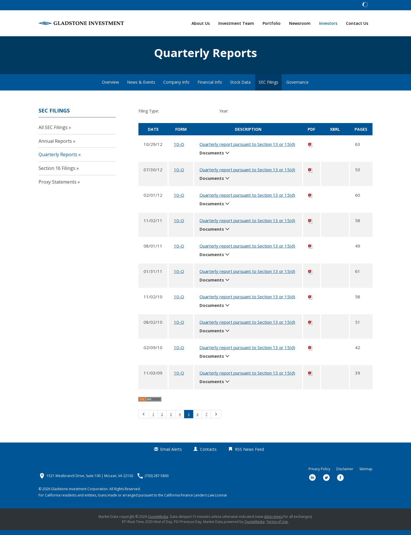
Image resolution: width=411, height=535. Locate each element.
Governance (297, 87)
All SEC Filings (53, 132)
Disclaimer (344, 474)
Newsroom (300, 23)
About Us (201, 23)
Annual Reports (55, 145)
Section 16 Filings (57, 173)
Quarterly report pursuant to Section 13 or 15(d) (247, 149)
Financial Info (210, 87)
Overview (110, 87)
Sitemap (365, 474)
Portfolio (272, 23)
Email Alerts (171, 454)
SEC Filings (268, 87)
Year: (223, 115)
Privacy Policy (319, 474)
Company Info (176, 87)
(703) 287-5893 (157, 480)
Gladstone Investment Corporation (79, 493)
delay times (273, 521)
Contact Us (357, 23)
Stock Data (240, 87)
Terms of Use (277, 526)
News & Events (141, 87)
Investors (328, 23)
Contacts (208, 454)
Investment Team (236, 23)
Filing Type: (148, 115)
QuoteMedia (158, 521)
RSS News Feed (249, 454)
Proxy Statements (57, 186)
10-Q (179, 149)
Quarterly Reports (58, 159)
